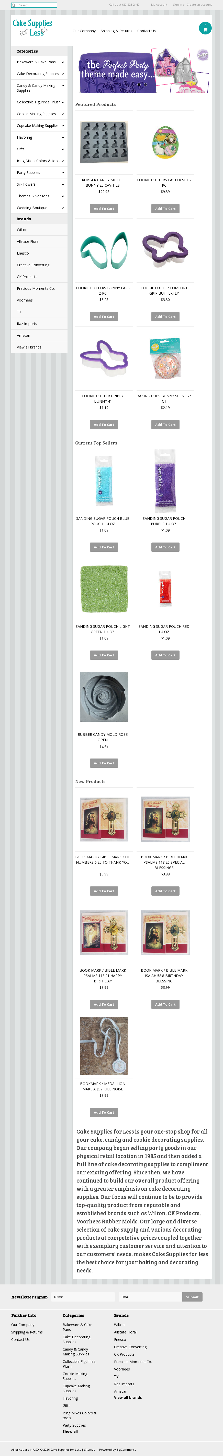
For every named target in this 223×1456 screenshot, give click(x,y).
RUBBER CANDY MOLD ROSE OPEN (103, 737)
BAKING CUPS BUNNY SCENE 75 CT (164, 398)
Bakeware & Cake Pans (36, 61)
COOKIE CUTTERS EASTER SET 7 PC (164, 182)
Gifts (21, 149)
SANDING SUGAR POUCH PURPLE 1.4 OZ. (164, 521)
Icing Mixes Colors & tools (38, 160)
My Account (159, 4)
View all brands (29, 347)
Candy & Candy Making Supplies (36, 88)
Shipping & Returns (116, 30)
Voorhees (25, 300)
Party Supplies (28, 172)
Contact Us (146, 30)
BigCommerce (126, 1449)
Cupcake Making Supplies (38, 125)
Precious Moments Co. (36, 288)
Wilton (22, 229)
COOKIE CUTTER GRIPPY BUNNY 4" (103, 398)
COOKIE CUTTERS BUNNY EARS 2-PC (103, 290)
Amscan (23, 335)
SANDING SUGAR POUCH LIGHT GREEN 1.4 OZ (103, 629)
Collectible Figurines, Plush (39, 102)
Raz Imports (27, 323)
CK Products (27, 276)
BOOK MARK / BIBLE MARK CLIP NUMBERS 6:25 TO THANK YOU (102, 860)
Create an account (199, 4)
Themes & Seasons (33, 196)
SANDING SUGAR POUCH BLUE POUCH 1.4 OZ (102, 521)
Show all (70, 1431)
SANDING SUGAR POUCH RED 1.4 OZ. (164, 629)
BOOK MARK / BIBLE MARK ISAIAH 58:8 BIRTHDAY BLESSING (164, 975)
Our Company (84, 30)
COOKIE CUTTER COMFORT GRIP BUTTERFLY (164, 290)
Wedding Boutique (32, 207)
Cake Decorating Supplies (38, 73)
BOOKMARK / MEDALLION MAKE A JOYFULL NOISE (102, 1086)
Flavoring (24, 137)
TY (19, 311)
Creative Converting (33, 264)
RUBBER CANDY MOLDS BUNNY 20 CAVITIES (103, 182)
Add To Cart (104, 208)
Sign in (177, 4)
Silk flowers (26, 184)
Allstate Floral (28, 241)
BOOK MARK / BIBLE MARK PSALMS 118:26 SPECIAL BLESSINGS (164, 862)
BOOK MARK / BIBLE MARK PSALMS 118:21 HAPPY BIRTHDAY (103, 975)
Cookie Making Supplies (36, 113)
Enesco (23, 253)
